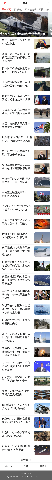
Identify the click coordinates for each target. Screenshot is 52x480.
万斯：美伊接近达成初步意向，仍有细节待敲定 (16, 222)
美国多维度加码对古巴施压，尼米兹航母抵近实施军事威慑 (16, 280)
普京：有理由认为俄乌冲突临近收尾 (16, 42)
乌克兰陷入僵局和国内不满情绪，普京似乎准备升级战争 (16, 295)
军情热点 (17, 9)
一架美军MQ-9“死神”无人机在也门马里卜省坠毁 (16, 180)
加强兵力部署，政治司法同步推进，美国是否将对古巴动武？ (16, 337)
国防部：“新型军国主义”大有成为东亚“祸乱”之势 (17, 208)
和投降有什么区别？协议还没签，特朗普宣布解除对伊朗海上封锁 (16, 309)
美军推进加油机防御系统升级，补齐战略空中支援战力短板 (16, 251)
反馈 (26, 466)
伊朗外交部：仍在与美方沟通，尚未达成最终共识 (16, 98)
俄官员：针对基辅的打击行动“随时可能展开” (16, 448)
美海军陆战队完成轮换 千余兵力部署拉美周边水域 (16, 111)
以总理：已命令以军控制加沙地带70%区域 (16, 434)
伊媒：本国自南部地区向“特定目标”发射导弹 (14, 235)
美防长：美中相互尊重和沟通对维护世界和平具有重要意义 (16, 366)
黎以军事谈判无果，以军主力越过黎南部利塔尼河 (16, 166)
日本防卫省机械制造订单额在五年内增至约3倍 (16, 70)
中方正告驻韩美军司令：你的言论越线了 (16, 194)
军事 (25, 3)
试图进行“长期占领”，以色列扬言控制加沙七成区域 (17, 139)
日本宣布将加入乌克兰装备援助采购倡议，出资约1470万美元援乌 (16, 266)
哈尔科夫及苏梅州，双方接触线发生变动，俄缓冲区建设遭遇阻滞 (16, 352)
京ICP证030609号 (26, 473)
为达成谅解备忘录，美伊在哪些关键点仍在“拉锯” (16, 84)
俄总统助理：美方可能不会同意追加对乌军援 (16, 406)
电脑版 (43, 466)
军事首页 (6, 9)
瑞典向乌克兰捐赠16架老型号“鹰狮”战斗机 (25, 33)
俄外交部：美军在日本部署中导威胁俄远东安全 (16, 379)
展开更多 (26, 459)
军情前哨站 (44, 9)
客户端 (8, 466)
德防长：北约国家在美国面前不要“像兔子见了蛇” (16, 420)
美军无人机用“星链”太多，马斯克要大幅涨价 (17, 393)
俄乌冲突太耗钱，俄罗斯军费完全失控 (16, 322)
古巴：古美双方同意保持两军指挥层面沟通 (16, 125)
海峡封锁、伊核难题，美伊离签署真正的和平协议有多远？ (16, 57)
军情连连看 (30, 9)
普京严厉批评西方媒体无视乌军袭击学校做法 (16, 153)
